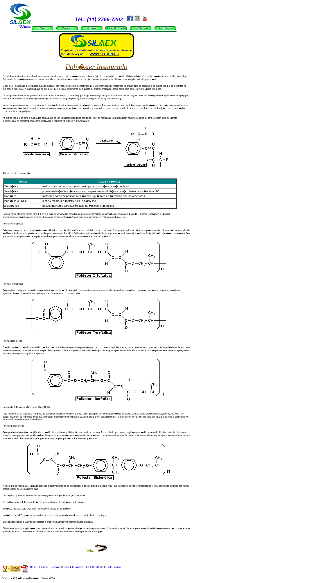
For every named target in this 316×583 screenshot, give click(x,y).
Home (33, 567)
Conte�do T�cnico (73, 567)
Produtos (43, 567)
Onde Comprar (114, 567)
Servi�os (55, 567)
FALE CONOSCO (95, 567)
